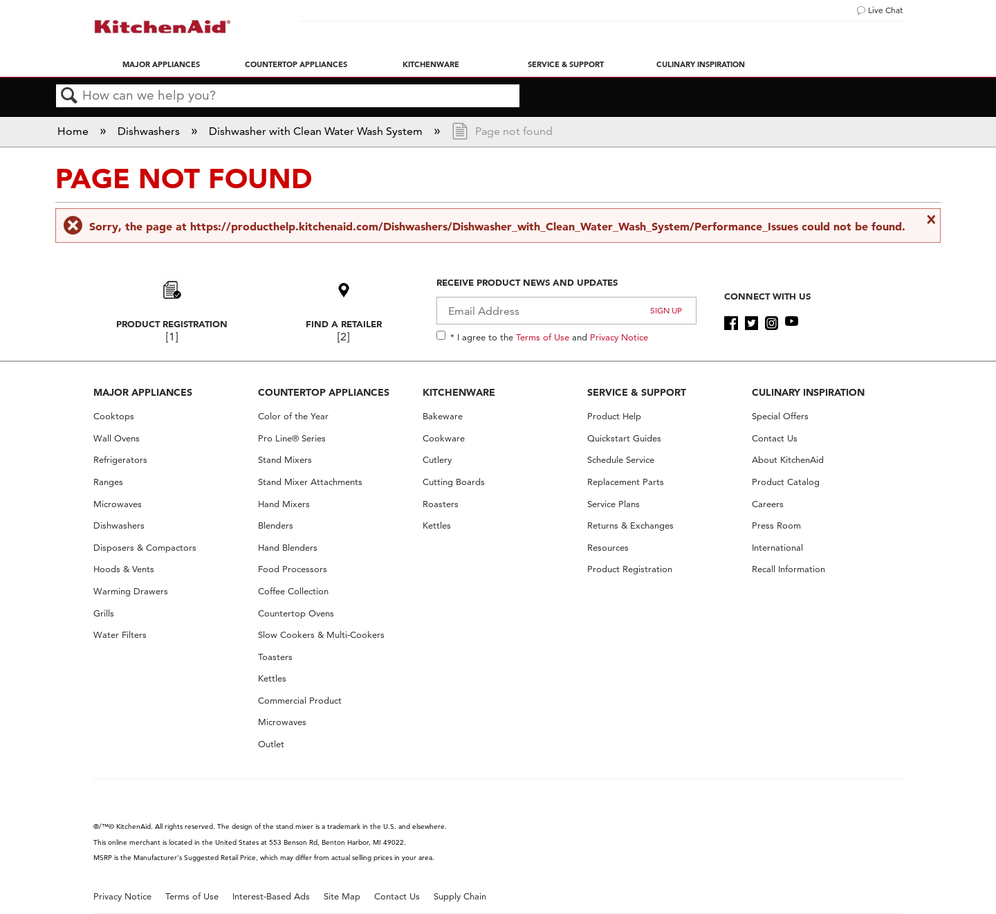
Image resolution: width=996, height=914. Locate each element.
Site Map (342, 896)
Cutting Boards (454, 482)
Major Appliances (161, 64)
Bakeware (443, 416)
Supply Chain (460, 896)
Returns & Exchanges (630, 525)
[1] (172, 336)
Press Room (776, 525)
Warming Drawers (130, 591)
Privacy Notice (619, 336)
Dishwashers (150, 131)
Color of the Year (293, 416)
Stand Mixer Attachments (310, 482)
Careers (768, 504)
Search (69, 96)
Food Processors (292, 569)
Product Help (614, 416)
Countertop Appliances (296, 64)
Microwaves (117, 504)
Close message (930, 219)
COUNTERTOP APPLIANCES (323, 392)
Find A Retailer (344, 323)
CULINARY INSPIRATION (808, 392)
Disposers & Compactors (144, 547)
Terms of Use (542, 336)
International (777, 547)
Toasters (275, 657)
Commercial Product (300, 700)
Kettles (272, 678)
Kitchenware (431, 64)
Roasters (441, 504)
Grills (103, 613)
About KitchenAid (788, 460)
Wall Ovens (116, 438)
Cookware (444, 438)
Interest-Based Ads (271, 896)
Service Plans (613, 504)
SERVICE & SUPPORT (636, 392)
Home (74, 131)
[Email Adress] (566, 311)
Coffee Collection (293, 591)
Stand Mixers (285, 460)
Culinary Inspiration (700, 64)
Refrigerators (120, 460)
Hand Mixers (284, 504)
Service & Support (566, 64)
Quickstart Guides (624, 438)
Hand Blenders (287, 547)
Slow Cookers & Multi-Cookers (321, 635)
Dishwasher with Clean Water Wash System (317, 131)
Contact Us (774, 438)
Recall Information (788, 569)
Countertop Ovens (296, 613)
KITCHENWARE (459, 392)
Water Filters (120, 635)
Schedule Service (620, 460)
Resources (608, 547)
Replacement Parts (625, 482)
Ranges (108, 482)
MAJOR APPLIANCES (142, 392)
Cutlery (437, 460)
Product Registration (172, 323)
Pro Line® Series (292, 438)
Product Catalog (786, 482)
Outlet (271, 744)
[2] (343, 336)
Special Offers (780, 416)
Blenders (275, 525)
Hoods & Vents (123, 569)
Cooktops (113, 416)
